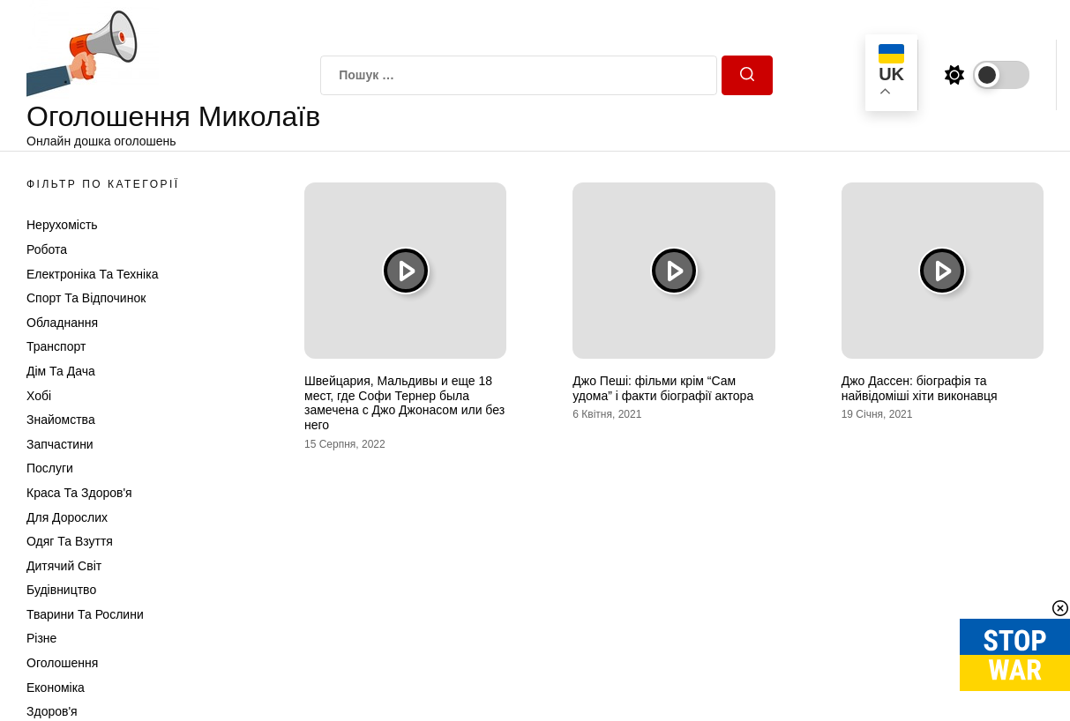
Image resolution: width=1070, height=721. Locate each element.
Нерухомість (62, 225)
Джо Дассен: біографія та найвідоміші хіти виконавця (920, 388)
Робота (46, 249)
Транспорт (56, 346)
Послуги (49, 468)
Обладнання (62, 323)
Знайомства (60, 420)
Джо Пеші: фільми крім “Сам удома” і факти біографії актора (662, 388)
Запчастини (60, 444)
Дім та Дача (60, 371)
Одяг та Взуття (69, 541)
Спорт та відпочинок (86, 298)
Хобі (38, 396)
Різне (41, 638)
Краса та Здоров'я (79, 493)
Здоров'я (52, 711)
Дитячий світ (63, 566)
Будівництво (61, 590)
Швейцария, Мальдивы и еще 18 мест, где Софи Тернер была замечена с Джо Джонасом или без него (404, 403)
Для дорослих (67, 517)
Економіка (55, 687)
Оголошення (62, 663)
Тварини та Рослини (85, 614)
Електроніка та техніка (92, 274)
